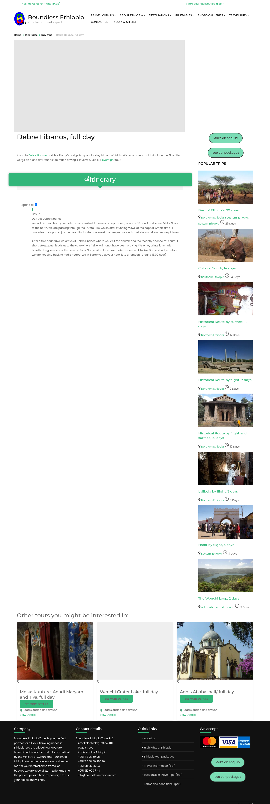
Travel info (237, 15)
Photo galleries (209, 15)
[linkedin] (246, 1)
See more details (36, 704)
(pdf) (179, 775)
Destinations (158, 15)
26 (103, 761)
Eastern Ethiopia (208, 223)
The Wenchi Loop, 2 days (218, 598)
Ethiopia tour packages (159, 756)
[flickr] (254, 1)
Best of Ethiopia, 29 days (218, 210)
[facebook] (230, 1)
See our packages (225, 152)
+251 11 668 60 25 (89, 761)
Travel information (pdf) (160, 766)
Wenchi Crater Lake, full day (129, 691)
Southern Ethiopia (236, 217)
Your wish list (124, 22)
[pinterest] (250, 1)
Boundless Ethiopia (55, 17)
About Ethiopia (130, 15)
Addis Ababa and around (217, 607)
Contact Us (98, 22)
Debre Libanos (37, 155)
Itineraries (182, 15)
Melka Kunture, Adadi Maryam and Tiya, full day (51, 694)
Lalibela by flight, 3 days (218, 491)
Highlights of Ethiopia (157, 747)
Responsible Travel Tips (159, 775)
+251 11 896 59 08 (89, 757)
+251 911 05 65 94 (89, 766)
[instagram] (238, 1)
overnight (108, 160)
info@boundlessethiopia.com (97, 775)
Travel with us (101, 15)
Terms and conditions (158, 784)
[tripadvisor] (242, 1)
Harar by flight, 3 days (216, 545)
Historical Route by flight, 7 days (225, 380)
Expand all (27, 205)
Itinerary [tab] (100, 179)
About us (150, 738)
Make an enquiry (226, 138)
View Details (28, 715)
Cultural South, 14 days (217, 268)
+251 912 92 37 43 (89, 771)
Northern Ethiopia (212, 217)
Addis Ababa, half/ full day (207, 691)
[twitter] (234, 1)
